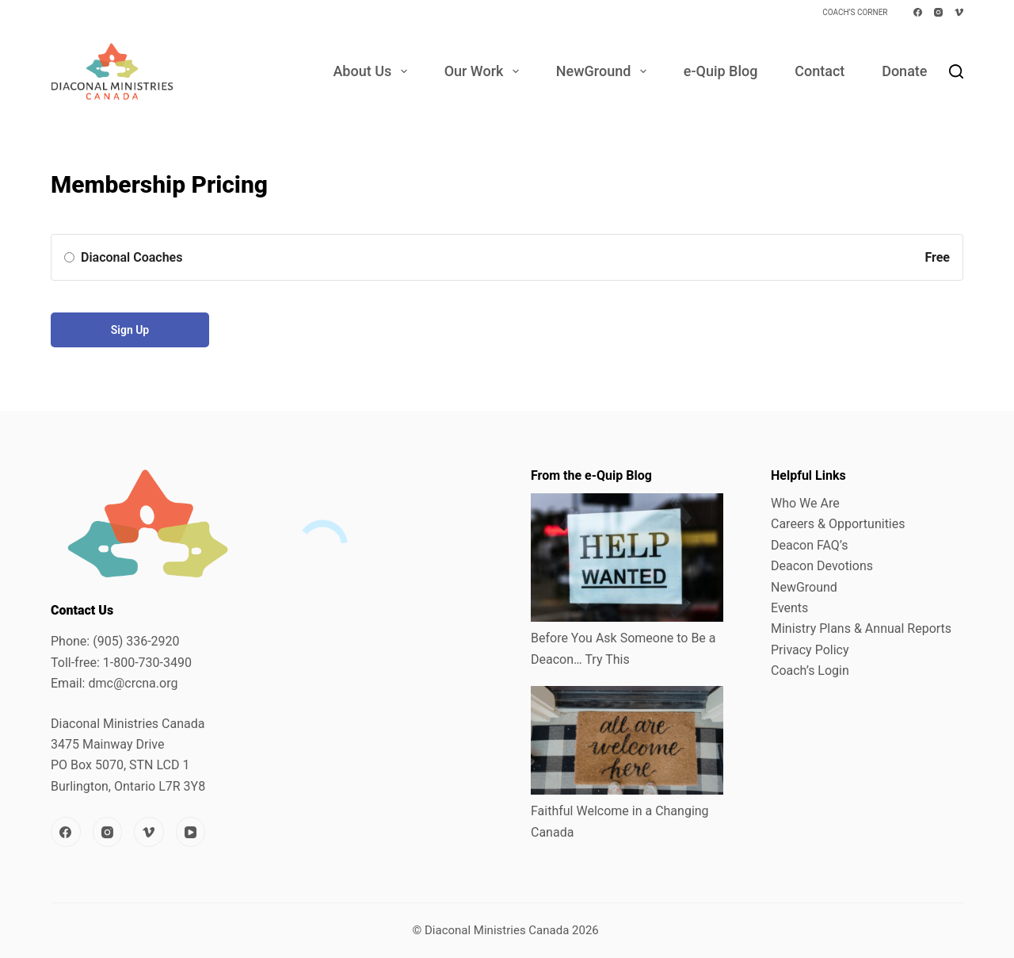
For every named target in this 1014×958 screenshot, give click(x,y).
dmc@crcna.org (132, 683)
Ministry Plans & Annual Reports (861, 628)
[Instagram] (938, 12)
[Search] (956, 71)
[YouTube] (191, 832)
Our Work (484, 71)
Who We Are (805, 503)
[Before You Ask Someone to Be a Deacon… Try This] (627, 557)
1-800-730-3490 (147, 662)
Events (789, 607)
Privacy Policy (810, 649)
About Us (373, 71)
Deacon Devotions (822, 565)
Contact (819, 71)
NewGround (604, 71)
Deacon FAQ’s (809, 545)
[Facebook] (917, 12)
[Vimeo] (959, 12)
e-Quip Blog (721, 71)
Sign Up (130, 330)
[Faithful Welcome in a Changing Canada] (627, 740)
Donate (904, 71)
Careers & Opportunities (838, 523)
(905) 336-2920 (136, 641)
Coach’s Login (810, 670)
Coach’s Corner (854, 12)
